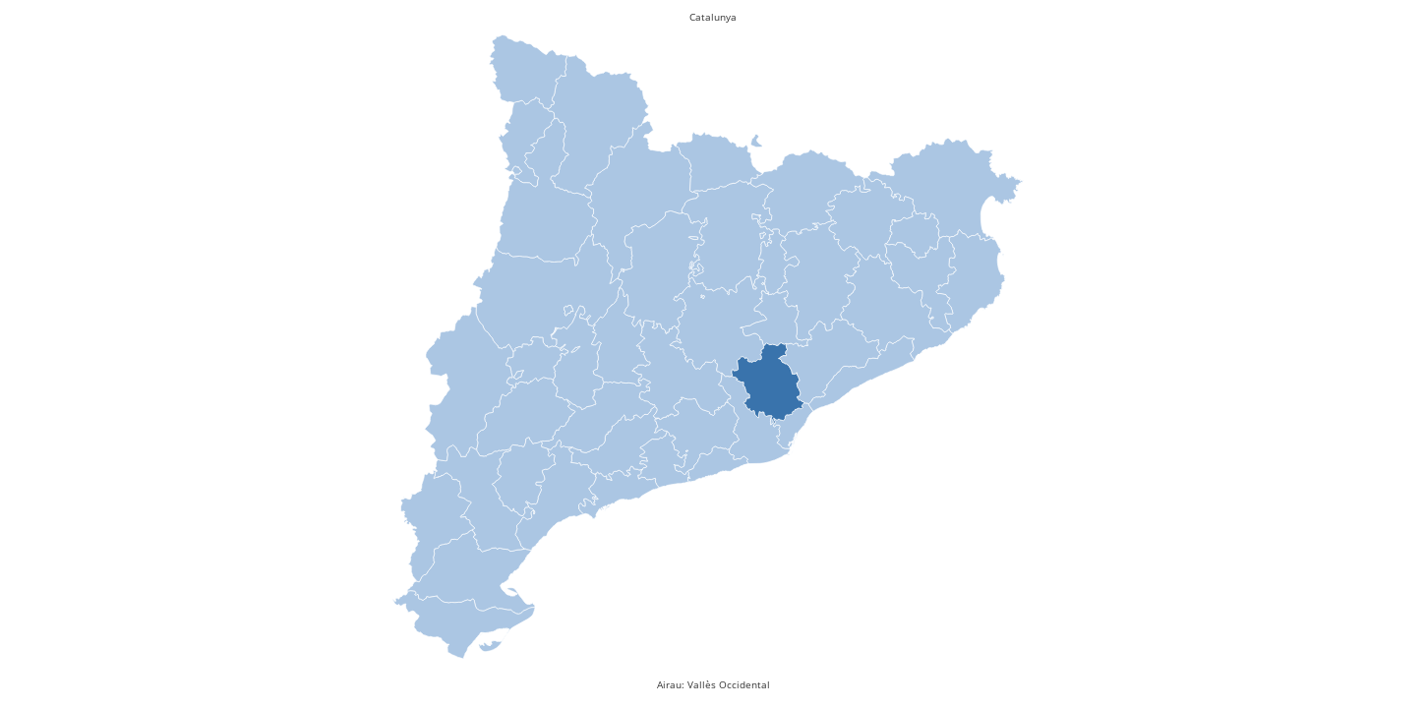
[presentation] (768, 386)
